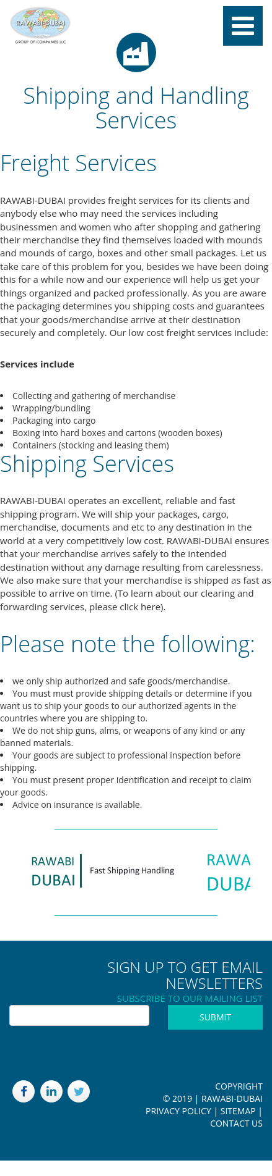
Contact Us (236, 1123)
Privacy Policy (178, 1111)
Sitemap (238, 1111)
